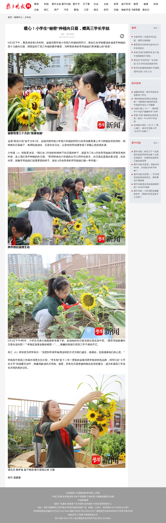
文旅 (36, 9)
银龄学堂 (126, 9)
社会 (96, 4)
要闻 (36, 4)
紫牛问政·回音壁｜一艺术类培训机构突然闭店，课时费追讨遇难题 (146, 177)
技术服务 (88, 504)
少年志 (28, 17)
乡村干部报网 (80, 496)
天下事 (86, 4)
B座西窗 (136, 9)
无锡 (116, 9)
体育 (116, 4)
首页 (10, 17)
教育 (136, 4)
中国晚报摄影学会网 (104, 496)
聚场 (76, 9)
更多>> (156, 28)
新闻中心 (18, 17)
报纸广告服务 (60, 504)
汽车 (66, 9)
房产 (56, 9)
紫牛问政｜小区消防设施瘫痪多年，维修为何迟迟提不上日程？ (146, 194)
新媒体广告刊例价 (75, 504)
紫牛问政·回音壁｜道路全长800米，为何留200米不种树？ (146, 167)
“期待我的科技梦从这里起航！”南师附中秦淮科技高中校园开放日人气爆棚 (145, 102)
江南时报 (91, 496)
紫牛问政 (66, 4)
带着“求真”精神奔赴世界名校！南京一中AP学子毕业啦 (146, 118)
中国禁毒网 (83, 500)
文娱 (106, 4)
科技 (156, 4)
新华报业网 (68, 496)
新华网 (90, 493)
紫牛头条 (56, 4)
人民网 (96, 493)
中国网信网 (81, 493)
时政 (46, 4)
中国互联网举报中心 (102, 504)
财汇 (46, 9)
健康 (146, 4)
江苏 (86, 9)
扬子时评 (126, 4)
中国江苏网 (57, 496)
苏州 (106, 9)
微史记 (145, 9)
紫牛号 (76, 4)
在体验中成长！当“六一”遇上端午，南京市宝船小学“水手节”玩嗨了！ (146, 128)
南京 (96, 9)
